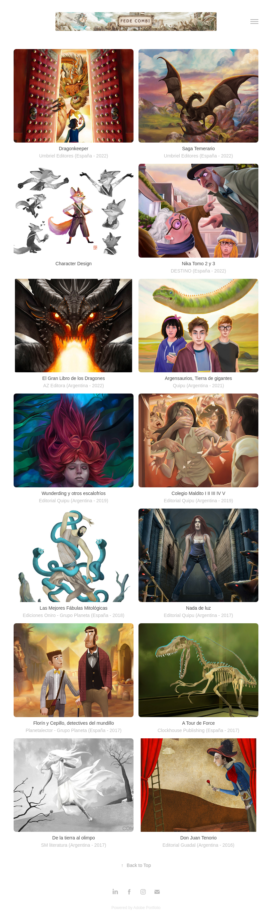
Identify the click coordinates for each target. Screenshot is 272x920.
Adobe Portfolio (146, 907)
